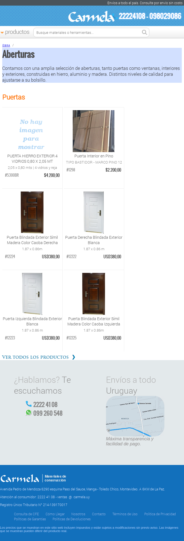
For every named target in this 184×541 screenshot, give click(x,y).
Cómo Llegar (55, 514)
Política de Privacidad (160, 514)
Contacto (99, 514)
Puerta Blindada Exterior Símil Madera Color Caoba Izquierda (93, 321)
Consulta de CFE (26, 514)
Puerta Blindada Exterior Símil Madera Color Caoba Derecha (32, 240)
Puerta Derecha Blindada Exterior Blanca (93, 240)
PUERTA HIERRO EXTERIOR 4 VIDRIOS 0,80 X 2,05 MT (32, 158)
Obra (6, 46)
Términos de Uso (125, 514)
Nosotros (78, 514)
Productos (17, 32)
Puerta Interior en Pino (93, 156)
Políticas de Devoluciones (72, 519)
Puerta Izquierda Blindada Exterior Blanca (32, 321)
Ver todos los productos (35, 357)
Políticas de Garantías (30, 519)
